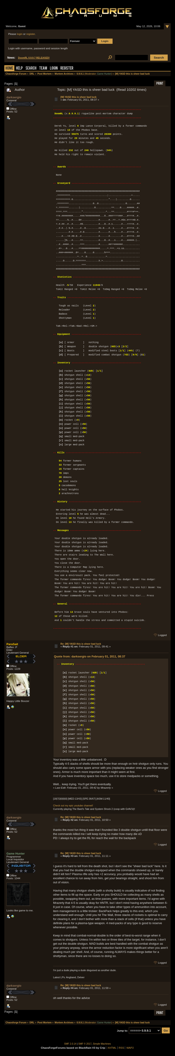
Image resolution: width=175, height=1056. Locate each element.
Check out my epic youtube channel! (73, 805)
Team (43, 68)
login (19, 34)
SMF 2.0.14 (70, 1044)
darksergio (13, 97)
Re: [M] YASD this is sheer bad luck (80, 643)
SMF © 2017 (85, 1044)
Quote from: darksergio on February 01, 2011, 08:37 (89, 656)
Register (66, 68)
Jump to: (122, 1030)
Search (31, 68)
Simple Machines (102, 1044)
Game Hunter (104, 74)
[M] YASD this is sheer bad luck (78, 97)
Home (9, 68)
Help (19, 68)
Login (54, 68)
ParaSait (12, 644)
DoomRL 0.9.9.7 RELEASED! (34, 58)
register (30, 34)
